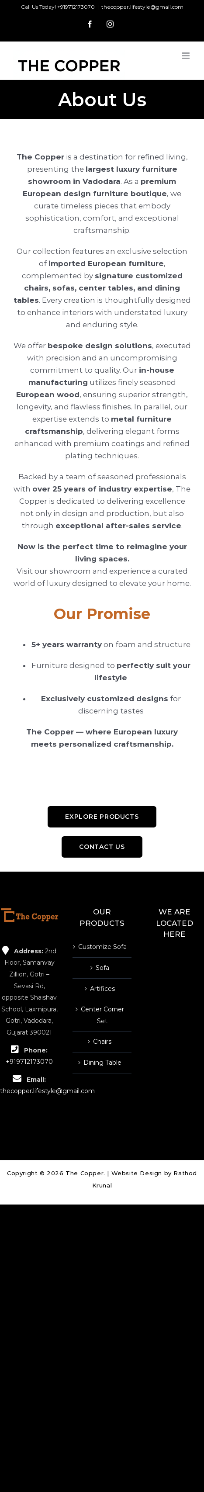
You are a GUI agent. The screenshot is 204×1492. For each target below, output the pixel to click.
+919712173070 (76, 6)
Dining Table (102, 1062)
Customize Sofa (102, 947)
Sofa (102, 968)
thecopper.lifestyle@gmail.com (142, 6)
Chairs (102, 1041)
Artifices (102, 989)
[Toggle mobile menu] (186, 55)
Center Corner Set (102, 1015)
